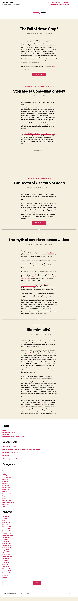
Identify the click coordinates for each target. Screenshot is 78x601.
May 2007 (5, 569)
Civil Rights (5, 479)
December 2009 (7, 535)
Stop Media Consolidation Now (39, 91)
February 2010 (6, 531)
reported (53, 66)
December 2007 (7, 558)
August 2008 (6, 554)
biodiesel (23, 410)
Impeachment (6, 498)
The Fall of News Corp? (39, 28)
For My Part (5, 460)
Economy (5, 483)
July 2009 (5, 544)
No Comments (49, 33)
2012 (3, 475)
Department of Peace (57, 2)
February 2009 (7, 548)
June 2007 (5, 567)
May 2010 (5, 529)
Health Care (6, 494)
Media (34, 24)
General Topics (30, 178)
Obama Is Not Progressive (10, 457)
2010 (4, 473)
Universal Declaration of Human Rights (60, 4)
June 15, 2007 (38, 248)
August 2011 (6, 520)
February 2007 (6, 573)
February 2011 (6, 527)
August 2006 (6, 579)
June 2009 (5, 546)
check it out (51, 257)
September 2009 (7, 539)
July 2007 (5, 565)
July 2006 (5, 581)
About (48, 2)
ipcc (30, 356)
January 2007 (6, 575)
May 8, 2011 (38, 187)
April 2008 (5, 556)
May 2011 (5, 525)
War (51, 178)
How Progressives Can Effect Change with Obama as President (21, 454)
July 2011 (5, 523)
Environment (36, 329)
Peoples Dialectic (8, 2)
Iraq (3, 500)
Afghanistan (6, 477)
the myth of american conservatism (39, 241)
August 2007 (6, 562)
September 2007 (7, 560)
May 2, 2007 (38, 338)
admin (30, 33)
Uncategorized (7, 509)
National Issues (41, 24)
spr (40, 408)
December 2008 (7, 552)
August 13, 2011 (38, 33)
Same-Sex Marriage (8, 506)
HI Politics (36, 86)
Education (5, 485)
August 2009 (6, 541)
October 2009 (6, 537)
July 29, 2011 (39, 96)
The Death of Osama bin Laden (39, 183)
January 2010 (6, 533)
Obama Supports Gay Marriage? (12, 463)
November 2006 (7, 577)
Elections (5, 488)
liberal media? (39, 334)
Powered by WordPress (23, 597)
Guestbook (66, 2)
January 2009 (6, 550)
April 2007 (5, 571)
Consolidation (28, 86)
